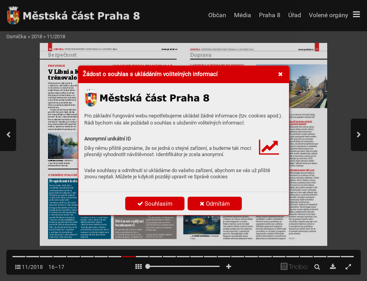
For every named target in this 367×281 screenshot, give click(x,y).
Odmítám (215, 203)
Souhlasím (154, 203)
